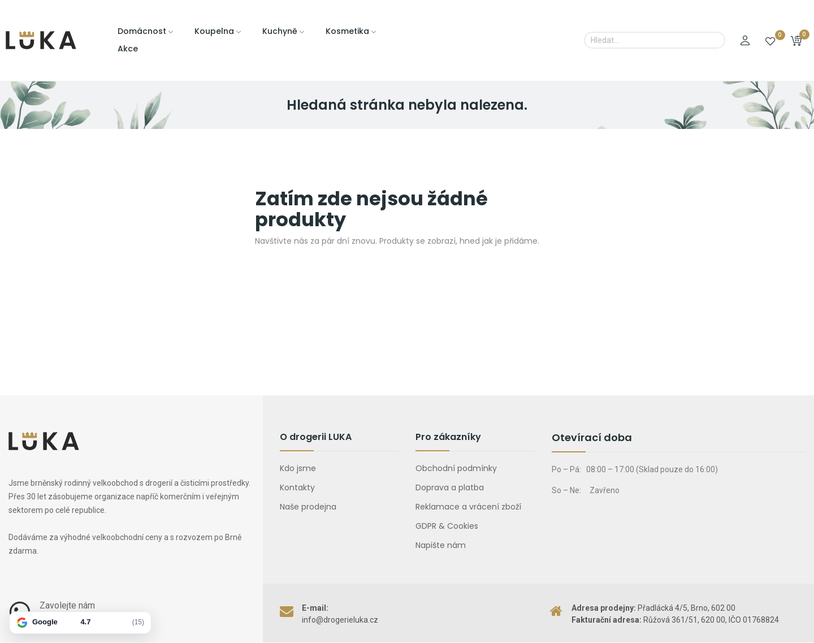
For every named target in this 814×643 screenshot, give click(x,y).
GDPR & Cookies (446, 526)
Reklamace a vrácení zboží (468, 506)
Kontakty (297, 487)
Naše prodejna (308, 506)
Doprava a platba (449, 487)
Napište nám (440, 545)
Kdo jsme (298, 468)
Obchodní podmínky (456, 468)
